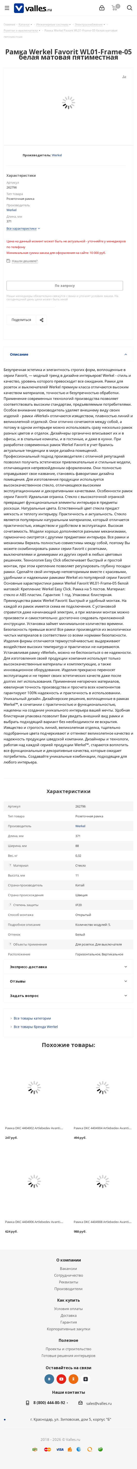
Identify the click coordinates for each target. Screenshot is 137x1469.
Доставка (69, 1315)
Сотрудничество (68, 1275)
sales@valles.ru (99, 1403)
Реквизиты (68, 1282)
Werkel (57, 155)
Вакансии (68, 1268)
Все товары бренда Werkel (36, 1026)
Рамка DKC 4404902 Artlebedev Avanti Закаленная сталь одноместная (56, 1128)
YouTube (61, 1379)
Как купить (68, 1300)
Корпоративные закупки (68, 1328)
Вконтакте (49, 1379)
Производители (68, 1288)
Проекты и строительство (68, 1348)
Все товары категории (32, 1018)
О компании (68, 1260)
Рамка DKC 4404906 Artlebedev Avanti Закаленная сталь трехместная (56, 1222)
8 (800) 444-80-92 (49, 1402)
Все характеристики (21, 228)
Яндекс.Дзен (85, 1379)
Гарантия (68, 1322)
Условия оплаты (68, 1308)
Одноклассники (73, 1379)
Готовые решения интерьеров (68, 1355)
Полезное (68, 1340)
